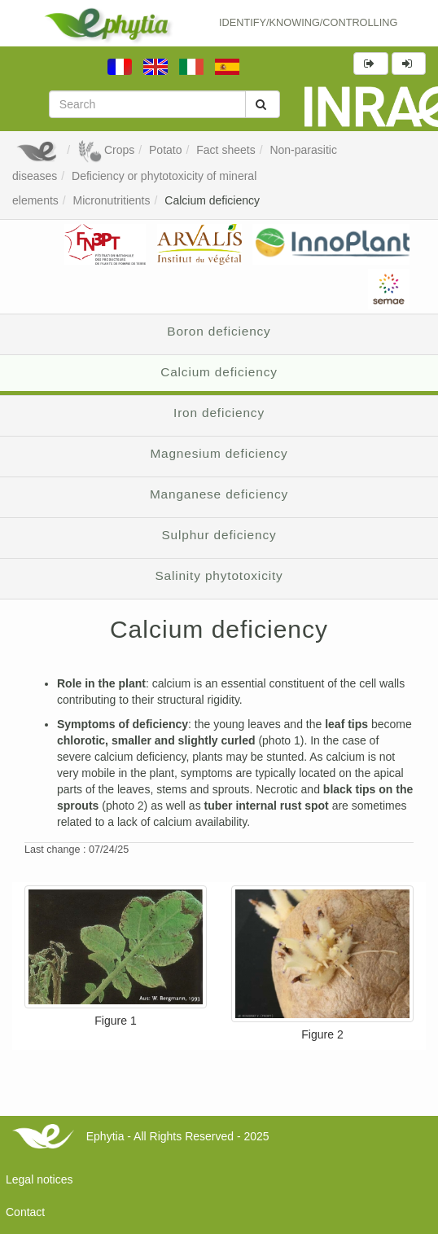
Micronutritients (112, 200)
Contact (25, 1212)
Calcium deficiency (212, 200)
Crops (105, 149)
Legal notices (39, 1179)
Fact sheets (225, 149)
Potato (165, 149)
